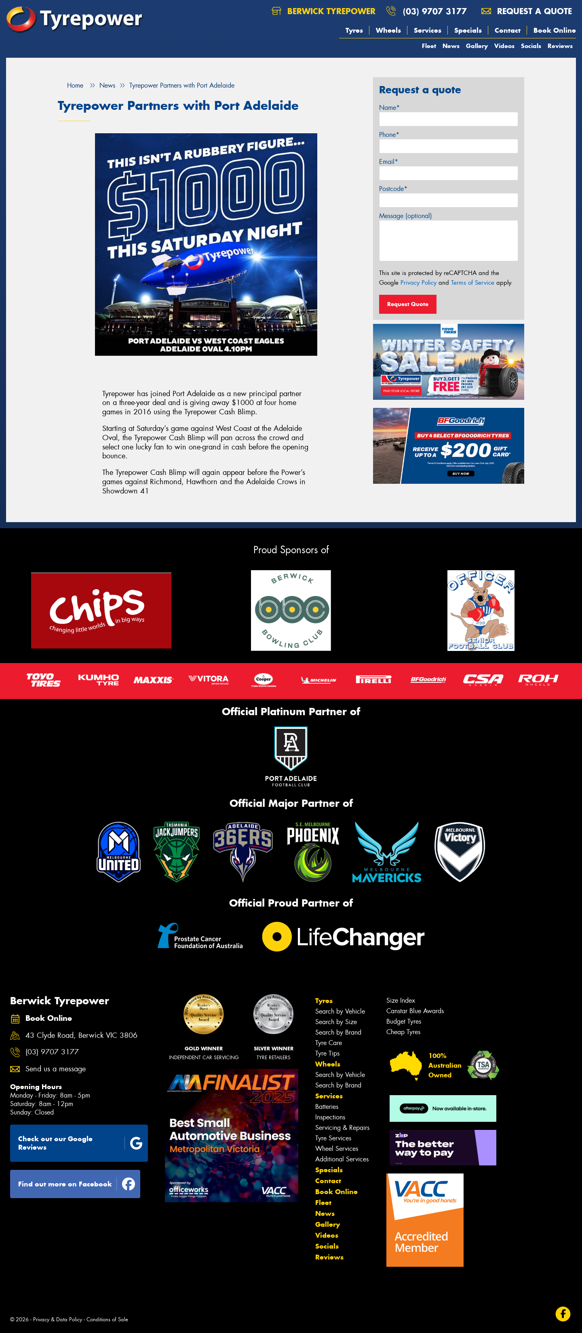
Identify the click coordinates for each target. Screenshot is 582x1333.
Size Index (400, 1000)
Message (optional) (405, 216)
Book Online (555, 30)
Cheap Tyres (403, 1032)
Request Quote (407, 304)
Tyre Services (333, 1138)
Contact (508, 30)
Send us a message (55, 1069)
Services (427, 30)
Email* (388, 161)
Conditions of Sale (107, 1319)
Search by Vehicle (340, 1011)
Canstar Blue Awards (415, 1011)
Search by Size (336, 1022)
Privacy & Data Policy (57, 1319)
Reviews (560, 46)
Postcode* (393, 189)
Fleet (429, 46)
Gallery (477, 46)
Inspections (330, 1117)
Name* (389, 107)
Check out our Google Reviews (80, 1143)
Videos (504, 46)
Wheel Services (336, 1148)
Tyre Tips (327, 1053)
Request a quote (526, 11)
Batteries (326, 1106)
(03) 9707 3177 (435, 11)
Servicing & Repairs (342, 1127)
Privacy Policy (418, 283)
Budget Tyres (403, 1021)
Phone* (389, 134)
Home (70, 85)
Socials (531, 46)
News (451, 46)
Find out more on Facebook (76, 1184)
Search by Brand (338, 1032)
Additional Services (342, 1159)
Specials (468, 30)
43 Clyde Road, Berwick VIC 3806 (81, 1035)
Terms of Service (472, 283)
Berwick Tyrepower (323, 11)
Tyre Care (328, 1043)
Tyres (354, 30)
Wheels (388, 30)
